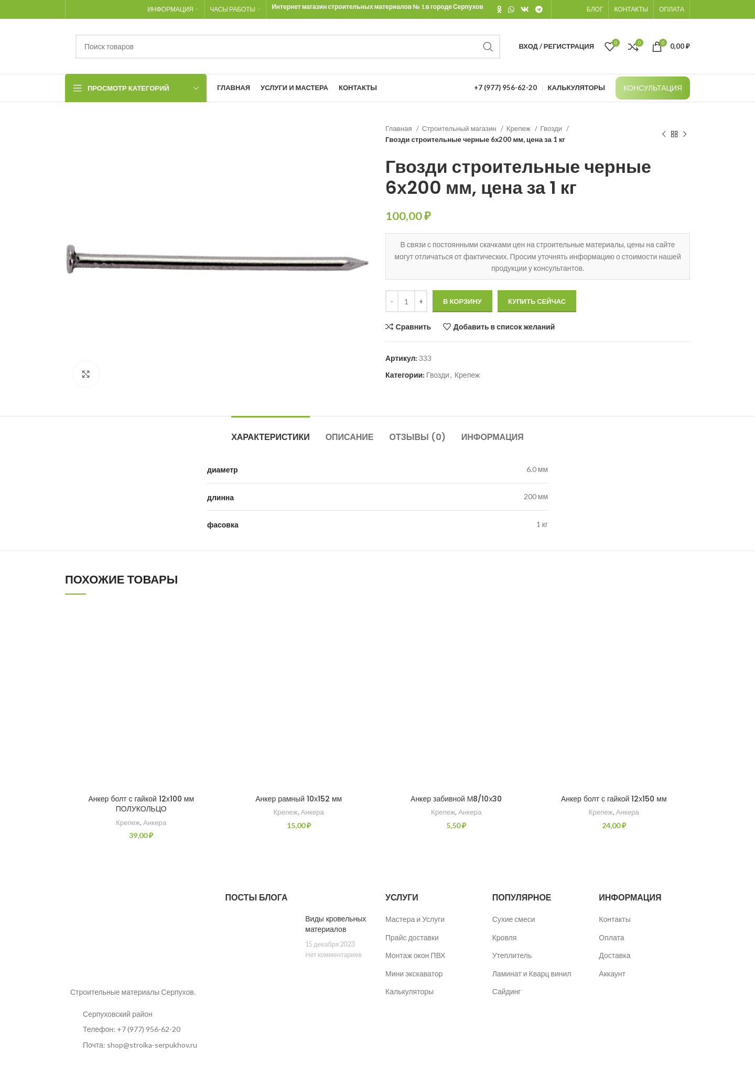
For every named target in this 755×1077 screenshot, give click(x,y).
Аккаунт (612, 973)
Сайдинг (506, 991)
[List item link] (137, 1029)
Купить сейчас (537, 301)
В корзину (462, 301)
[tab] (270, 432)
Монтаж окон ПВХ (415, 955)
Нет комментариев (333, 955)
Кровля (504, 937)
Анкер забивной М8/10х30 (456, 799)
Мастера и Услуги (415, 919)
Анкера (154, 822)
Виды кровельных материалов (335, 924)
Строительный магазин (460, 128)
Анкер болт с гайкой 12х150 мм (614, 799)
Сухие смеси (513, 919)
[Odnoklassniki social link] (499, 9)
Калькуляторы (409, 991)
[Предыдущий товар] (664, 134)
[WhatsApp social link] (511, 9)
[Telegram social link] (539, 9)
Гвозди (552, 128)
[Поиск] (288, 47)
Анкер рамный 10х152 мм (298, 799)
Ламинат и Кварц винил (531, 973)
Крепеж (519, 128)
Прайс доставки (412, 937)
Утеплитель (512, 955)
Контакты (614, 919)
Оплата (611, 937)
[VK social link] (524, 9)
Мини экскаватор (414, 973)
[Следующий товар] (685, 134)
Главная (399, 128)
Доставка (614, 955)
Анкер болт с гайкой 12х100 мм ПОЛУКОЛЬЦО (141, 804)
